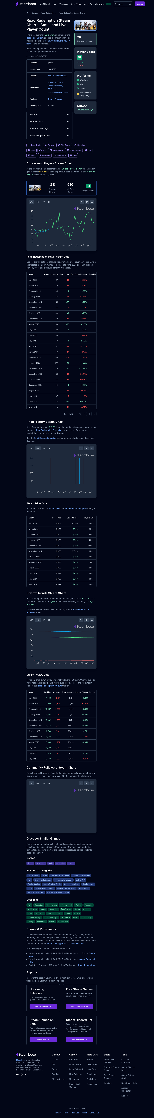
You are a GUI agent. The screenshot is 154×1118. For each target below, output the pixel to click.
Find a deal (43, 1040)
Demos (55, 1069)
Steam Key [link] (79, 145)
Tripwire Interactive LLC (57, 76)
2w (31, 202)
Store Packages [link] (74, 150)
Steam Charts (58, 1079)
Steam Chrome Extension (94, 4)
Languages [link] (45, 155)
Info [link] (88, 150)
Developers (92, 1074)
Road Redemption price (45, 438)
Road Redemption (48, 13)
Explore (140, 4)
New (54, 4)
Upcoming (63, 4)
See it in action (79, 1040)
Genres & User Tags (49, 128)
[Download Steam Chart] (92, 202)
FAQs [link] (73, 155)
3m (37, 202)
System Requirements (49, 135)
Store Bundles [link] (56, 150)
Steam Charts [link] (34, 145)
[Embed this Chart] (82, 202)
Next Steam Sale (129, 1083)
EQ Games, (52, 89)
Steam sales (55, 508)
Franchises (92, 1084)
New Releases (75, 1074)
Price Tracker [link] (64, 145)
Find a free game (79, 1006)
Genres (90, 1059)
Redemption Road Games (58, 93)
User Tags (91, 1069)
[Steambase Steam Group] (22, 1075)
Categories (92, 1064)
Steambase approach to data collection (65, 943)
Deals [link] (31, 150)
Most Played (45, 4)
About (84, 1113)
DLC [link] (42, 150)
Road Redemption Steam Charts (72, 13)
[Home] (27, 13)
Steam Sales (76, 4)
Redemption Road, (55, 86)
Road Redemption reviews (49, 686)
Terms (66, 1113)
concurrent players (54, 41)
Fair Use (75, 1113)
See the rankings (43, 1006)
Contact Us (94, 1113)
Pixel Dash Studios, (56, 82)
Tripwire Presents (55, 99)
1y (44, 202)
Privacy (58, 1113)
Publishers (91, 1079)
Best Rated (74, 1059)
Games (35, 13)
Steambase (20, 1060)
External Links (49, 121)
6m (37, 448)
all (49, 202)
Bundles (55, 1074)
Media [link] (31, 155)
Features (49, 114)
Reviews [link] (49, 145)
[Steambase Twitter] (25, 1075)
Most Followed (76, 1069)
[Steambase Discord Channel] (17, 1075)
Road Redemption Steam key (49, 430)
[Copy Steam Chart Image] (87, 202)
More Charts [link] (60, 155)
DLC (54, 1064)
